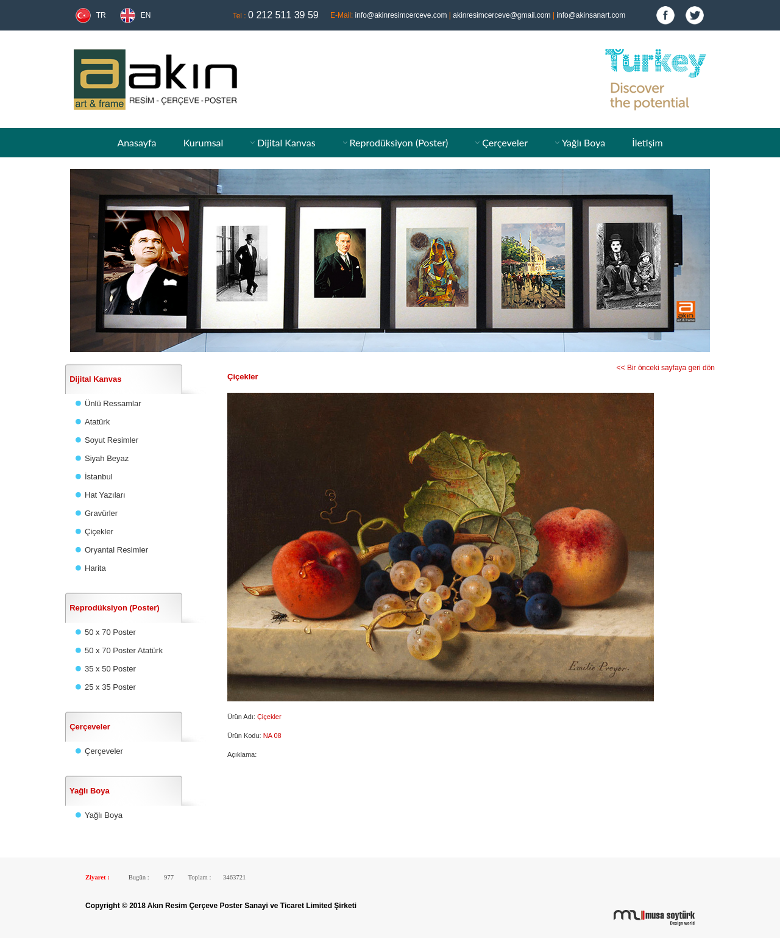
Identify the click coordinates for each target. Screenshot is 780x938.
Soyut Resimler (111, 440)
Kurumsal (203, 142)
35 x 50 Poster (110, 668)
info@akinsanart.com (590, 15)
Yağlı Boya (583, 142)
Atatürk (97, 421)
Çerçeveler (505, 142)
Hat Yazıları (105, 494)
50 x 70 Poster (110, 632)
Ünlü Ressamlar (113, 403)
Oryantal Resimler (116, 549)
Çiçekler (99, 531)
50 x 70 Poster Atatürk (124, 650)
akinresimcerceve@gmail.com (501, 15)
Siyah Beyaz (107, 458)
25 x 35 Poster (110, 687)
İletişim (647, 142)
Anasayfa (136, 142)
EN (146, 15)
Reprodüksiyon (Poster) (399, 142)
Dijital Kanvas (286, 142)
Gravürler (101, 513)
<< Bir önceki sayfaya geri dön (666, 367)
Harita (95, 568)
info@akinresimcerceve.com (401, 15)
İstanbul (99, 476)
